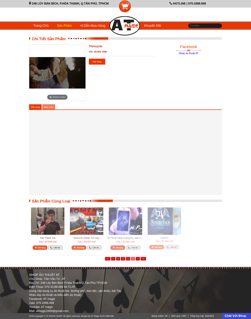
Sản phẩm (64, 25)
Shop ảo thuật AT (189, 53)
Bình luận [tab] (49, 107)
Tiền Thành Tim (48, 238)
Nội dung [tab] (35, 107)
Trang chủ (41, 25)
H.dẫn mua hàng (93, 25)
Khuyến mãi (152, 25)
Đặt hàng (97, 61)
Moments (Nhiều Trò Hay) (86, 238)
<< (108, 259)
